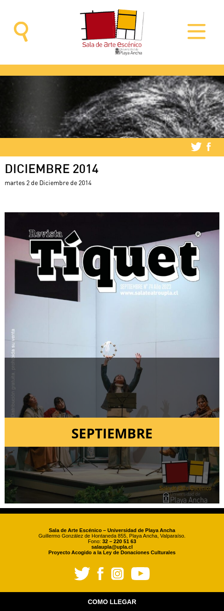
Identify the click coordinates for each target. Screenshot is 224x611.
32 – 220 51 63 (119, 541)
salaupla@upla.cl (112, 547)
